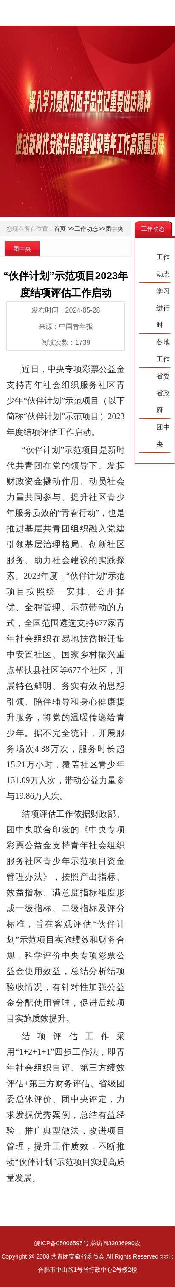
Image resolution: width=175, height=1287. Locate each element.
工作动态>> (89, 228)
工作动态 (163, 265)
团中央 (114, 228)
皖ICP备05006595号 (61, 1243)
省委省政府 (163, 393)
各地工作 (163, 350)
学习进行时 (163, 308)
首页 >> (64, 228)
